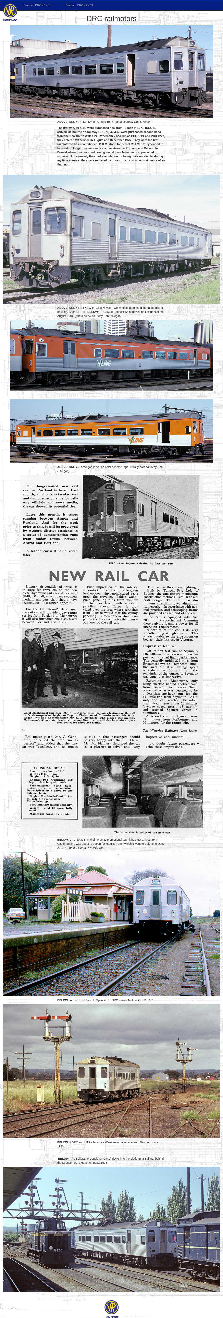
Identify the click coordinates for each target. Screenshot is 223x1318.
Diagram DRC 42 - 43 (79, 5)
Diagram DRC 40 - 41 (38, 5)
